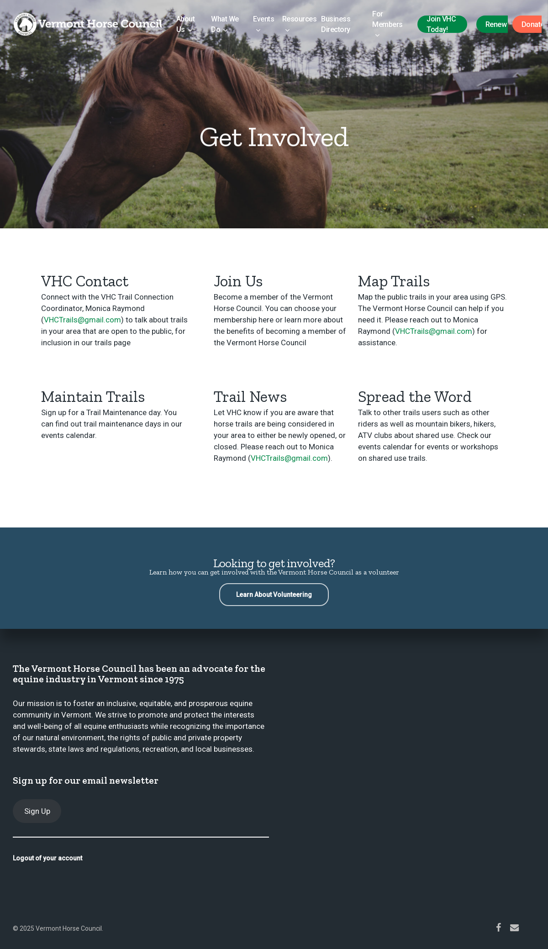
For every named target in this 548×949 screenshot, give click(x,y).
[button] (274, 594)
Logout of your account (47, 858)
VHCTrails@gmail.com (82, 319)
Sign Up (37, 811)
